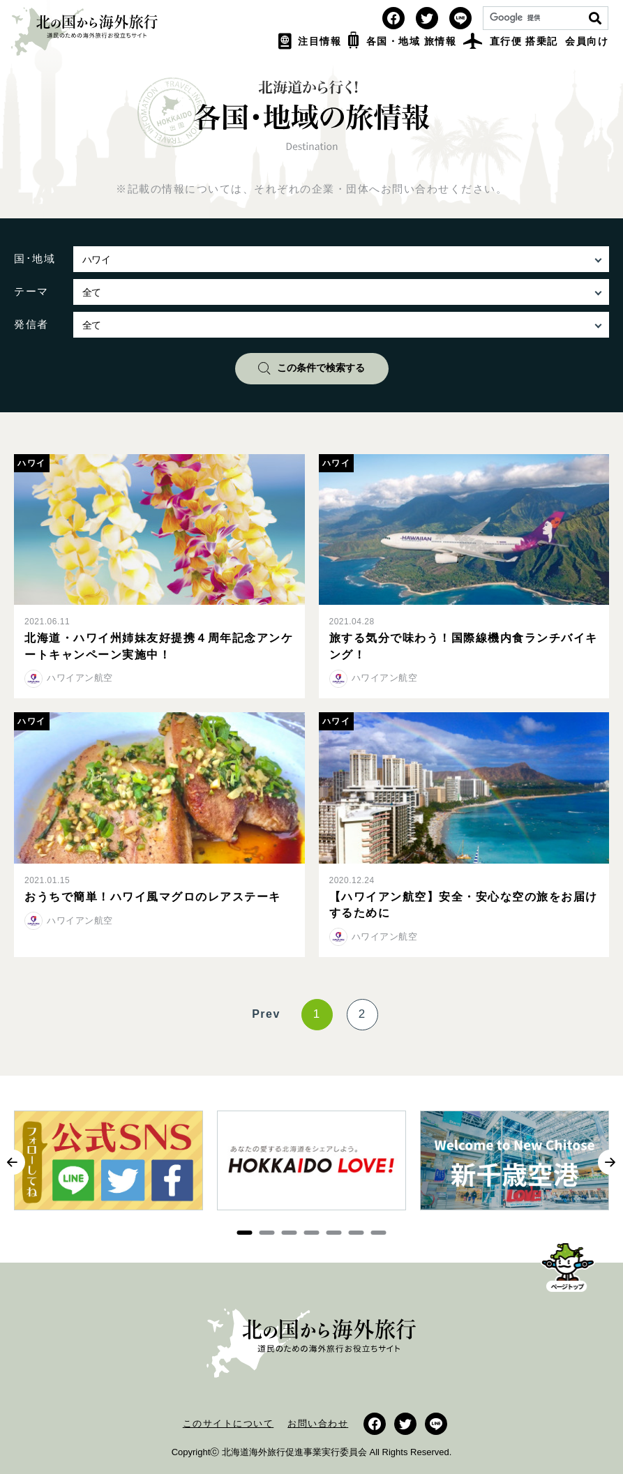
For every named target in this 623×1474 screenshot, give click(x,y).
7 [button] (378, 1233)
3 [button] (289, 1233)
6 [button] (356, 1233)
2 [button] (267, 1233)
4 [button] (312, 1233)
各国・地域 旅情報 (402, 41)
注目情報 (310, 41)
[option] (108, 1168)
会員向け (586, 41)
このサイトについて (228, 1423)
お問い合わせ (317, 1423)
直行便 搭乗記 (510, 41)
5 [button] (334, 1233)
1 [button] (245, 1233)
